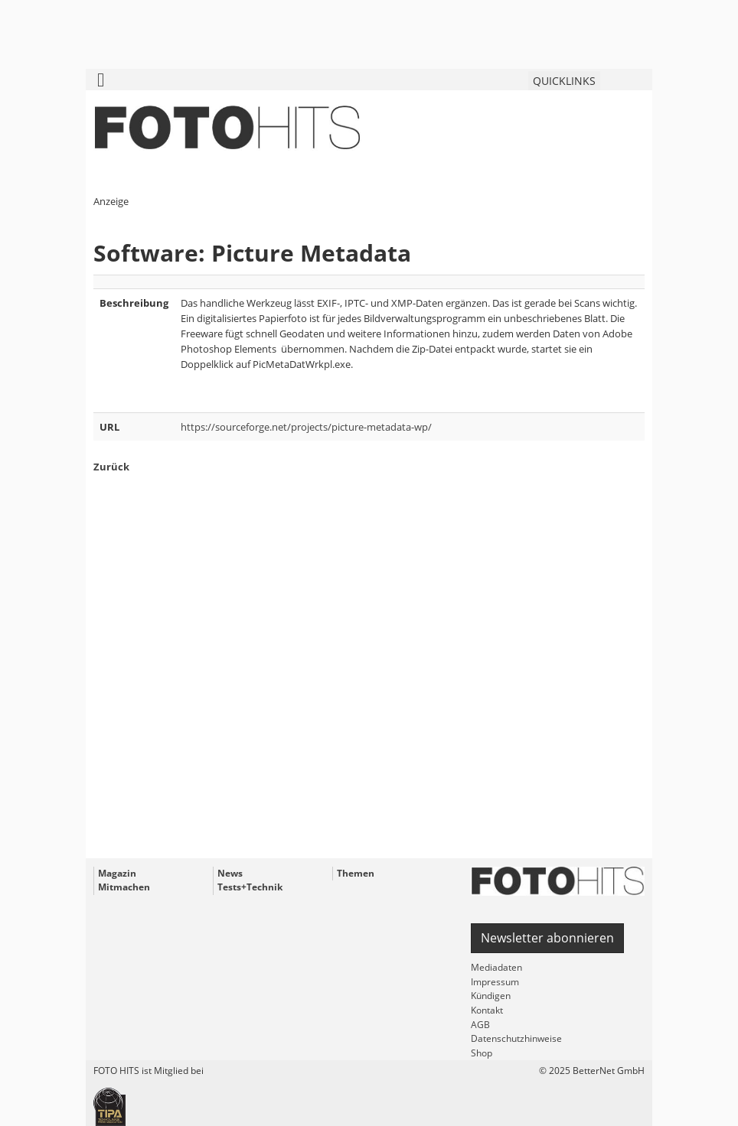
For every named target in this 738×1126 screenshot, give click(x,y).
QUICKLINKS (564, 80)
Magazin (117, 873)
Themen (355, 873)
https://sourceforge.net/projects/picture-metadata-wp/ (306, 427)
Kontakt (487, 1010)
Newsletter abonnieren (547, 937)
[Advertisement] (369, 693)
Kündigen (491, 995)
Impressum (495, 981)
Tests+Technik (249, 886)
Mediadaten (496, 967)
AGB (480, 1024)
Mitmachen (124, 886)
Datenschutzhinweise (516, 1038)
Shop (481, 1052)
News (230, 873)
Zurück (111, 467)
